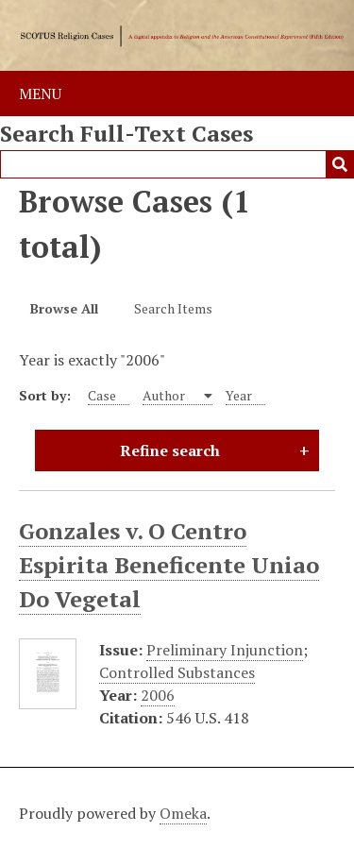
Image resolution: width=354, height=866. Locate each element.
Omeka (183, 813)
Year (239, 395)
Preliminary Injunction (224, 649)
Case (102, 395)
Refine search (170, 450)
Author (165, 395)
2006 (158, 695)
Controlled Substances (177, 672)
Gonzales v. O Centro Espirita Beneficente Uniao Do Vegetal (169, 565)
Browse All (64, 308)
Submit (340, 164)
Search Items (173, 308)
